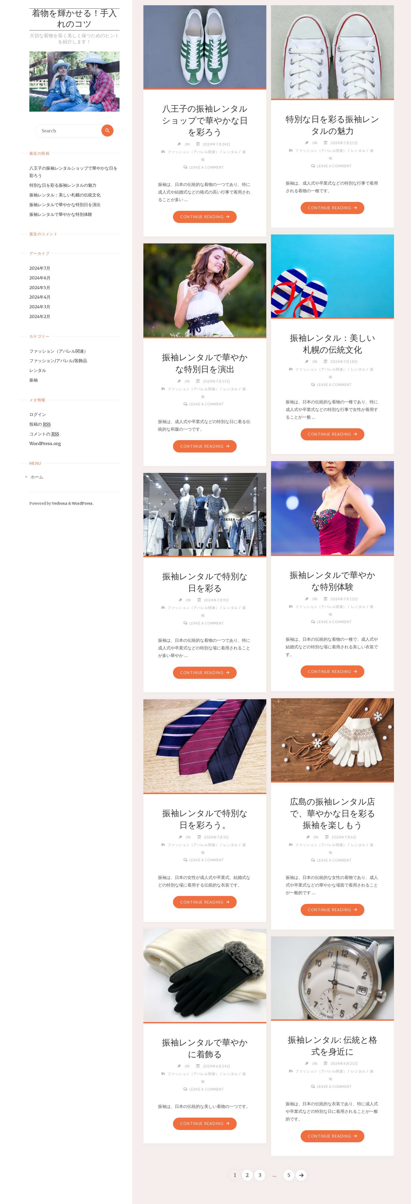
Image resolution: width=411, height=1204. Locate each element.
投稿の (40, 424)
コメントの (44, 434)
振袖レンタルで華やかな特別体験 (60, 214)
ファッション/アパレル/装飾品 (58, 360)
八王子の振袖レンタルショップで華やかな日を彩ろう (205, 120)
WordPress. (83, 503)
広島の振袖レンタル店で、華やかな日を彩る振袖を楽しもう (332, 813)
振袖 (33, 380)
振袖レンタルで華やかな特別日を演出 (65, 204)
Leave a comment (207, 167)
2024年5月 (39, 287)
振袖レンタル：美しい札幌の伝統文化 (65, 195)
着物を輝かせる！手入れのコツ (74, 19)
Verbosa (59, 503)
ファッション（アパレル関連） (58, 351)
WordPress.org (45, 443)
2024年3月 (39, 307)
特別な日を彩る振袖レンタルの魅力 (62, 185)
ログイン (37, 414)
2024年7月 (39, 268)
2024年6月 (40, 278)
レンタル (37, 370)
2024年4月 (40, 297)
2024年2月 (39, 316)
